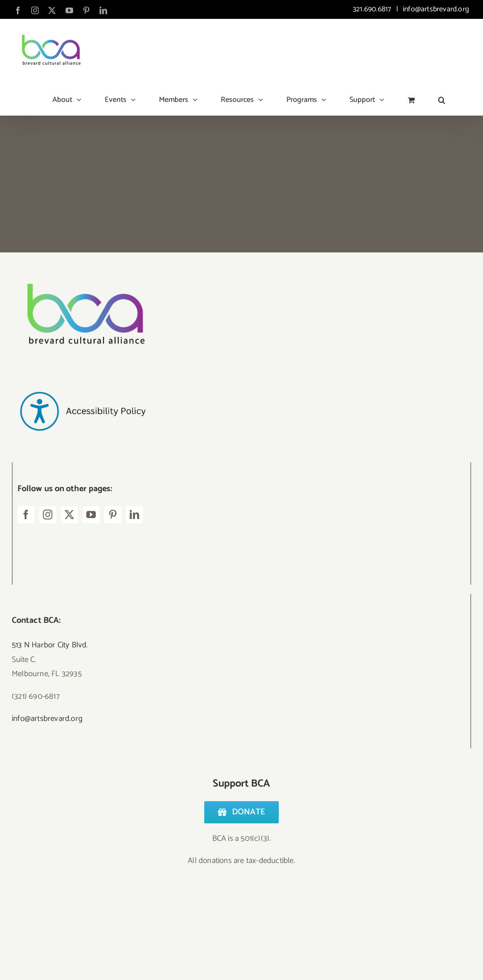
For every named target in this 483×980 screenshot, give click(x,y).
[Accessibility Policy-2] (82, 372)
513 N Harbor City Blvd (49, 645)
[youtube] (91, 514)
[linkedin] (134, 514)
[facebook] (25, 514)
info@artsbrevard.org (435, 9)
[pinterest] (112, 514)
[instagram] (47, 514)
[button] (441, 96)
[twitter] (69, 514)
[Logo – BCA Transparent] (82, 270)
